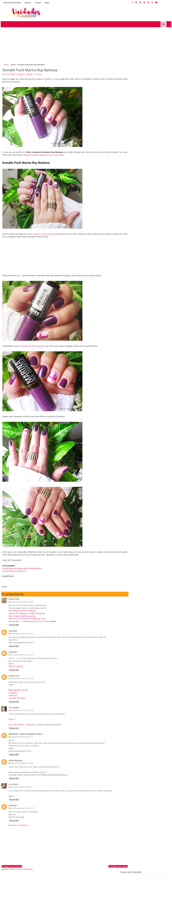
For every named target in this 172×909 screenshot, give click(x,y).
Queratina (163, 231)
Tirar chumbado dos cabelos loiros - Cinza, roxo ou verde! (152, 151)
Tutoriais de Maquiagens (147, 239)
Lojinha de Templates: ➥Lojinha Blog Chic (26, 612)
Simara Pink (13, 598)
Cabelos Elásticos (127, 235)
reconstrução (126, 223)
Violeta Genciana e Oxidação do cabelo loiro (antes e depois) (152, 172)
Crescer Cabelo (160, 235)
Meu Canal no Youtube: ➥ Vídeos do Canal (27, 618)
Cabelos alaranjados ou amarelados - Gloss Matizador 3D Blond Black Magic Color (152, 192)
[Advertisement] (71, 43)
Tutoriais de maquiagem (97, 880)
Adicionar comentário (17, 824)
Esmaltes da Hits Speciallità (32, 345)
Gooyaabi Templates (30, 906)
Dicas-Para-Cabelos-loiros (157, 218)
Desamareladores (10, 884)
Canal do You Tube (16, 697)
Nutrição (137, 223)
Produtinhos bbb (51, 887)
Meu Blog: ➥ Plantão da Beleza (21, 610)
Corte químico (8, 887)
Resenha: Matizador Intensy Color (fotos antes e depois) (152, 141)
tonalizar (142, 243)
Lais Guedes (13, 707)
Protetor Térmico (144, 235)
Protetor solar (92, 887)
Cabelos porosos (149, 231)
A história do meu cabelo (144, 248)
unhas (12, 63)
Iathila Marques (15, 760)
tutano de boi (126, 248)
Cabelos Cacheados (145, 227)
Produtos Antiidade (156, 243)
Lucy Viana (12, 783)
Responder (13, 624)
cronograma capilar (136, 218)
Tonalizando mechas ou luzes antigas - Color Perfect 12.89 (152, 110)
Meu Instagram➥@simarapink (21, 615)
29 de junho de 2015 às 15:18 (21, 678)
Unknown (12, 630)
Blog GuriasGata (15, 665)
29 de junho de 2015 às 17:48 (21, 709)
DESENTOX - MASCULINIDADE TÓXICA (24, 733)
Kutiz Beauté (149, 223)
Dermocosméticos (52, 880)
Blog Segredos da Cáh (17, 689)
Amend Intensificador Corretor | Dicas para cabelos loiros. (152, 120)
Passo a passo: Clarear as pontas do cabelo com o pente (152, 202)
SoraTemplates (11, 906)
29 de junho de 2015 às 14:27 (21, 654)
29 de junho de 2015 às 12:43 (21, 633)
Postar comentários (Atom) (20, 868)
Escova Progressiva (128, 243)
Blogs (46, 2)
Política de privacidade (11, 2)
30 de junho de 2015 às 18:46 (21, 762)
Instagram (12, 692)
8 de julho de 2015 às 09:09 (20, 786)
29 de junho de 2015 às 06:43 (21, 601)
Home (5, 63)
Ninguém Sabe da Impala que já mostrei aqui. (53, 154)
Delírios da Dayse (15, 816)
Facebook (12, 694)
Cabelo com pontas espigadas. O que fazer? (149, 160)
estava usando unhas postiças (39, 233)
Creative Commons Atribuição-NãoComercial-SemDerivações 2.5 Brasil (148, 886)
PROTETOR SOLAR (128, 239)
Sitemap (27, 2)
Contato (37, 2)
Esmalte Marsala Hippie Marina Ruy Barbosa (21, 567)
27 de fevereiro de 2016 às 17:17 (22, 807)
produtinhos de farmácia (130, 231)
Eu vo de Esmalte (15, 724)
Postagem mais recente (11, 865)
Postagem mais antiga (106, 865)
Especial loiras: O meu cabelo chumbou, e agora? (152, 130)
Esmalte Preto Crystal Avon (14, 570)
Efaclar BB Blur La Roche (97, 884)
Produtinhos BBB (127, 227)
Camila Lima (13, 675)
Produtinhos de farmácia (55, 884)
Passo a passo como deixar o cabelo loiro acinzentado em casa (152, 182)
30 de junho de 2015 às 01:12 (21, 736)
